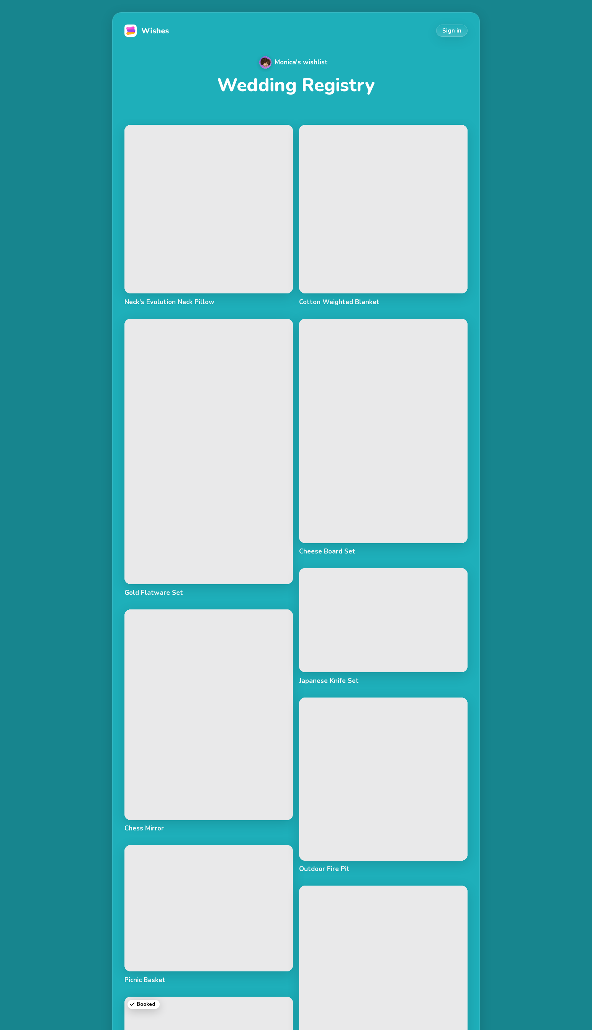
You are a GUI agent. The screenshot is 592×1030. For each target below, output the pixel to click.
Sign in (451, 30)
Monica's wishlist (293, 62)
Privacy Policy (447, 1012)
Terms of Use (401, 1012)
